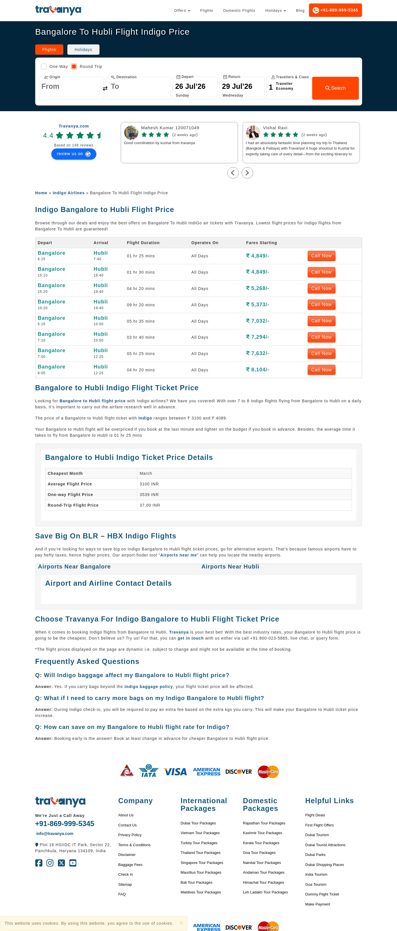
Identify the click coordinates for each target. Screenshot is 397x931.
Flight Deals (315, 815)
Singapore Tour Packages (202, 863)
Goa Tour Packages (259, 852)
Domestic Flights (239, 10)
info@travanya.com (54, 833)
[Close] (181, 923)
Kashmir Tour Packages (262, 833)
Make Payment (317, 904)
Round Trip (86, 66)
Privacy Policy (130, 835)
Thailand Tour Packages (200, 852)
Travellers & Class (290, 77)
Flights (206, 10)
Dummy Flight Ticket (322, 894)
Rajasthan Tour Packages (264, 823)
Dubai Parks (315, 854)
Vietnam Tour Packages (200, 833)
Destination (124, 77)
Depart (185, 77)
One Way (54, 66)
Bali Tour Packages (196, 882)
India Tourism (316, 874)
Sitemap (125, 884)
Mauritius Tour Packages (201, 872)
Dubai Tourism (317, 835)
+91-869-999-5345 (335, 10)
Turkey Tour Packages (199, 843)
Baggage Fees (130, 865)
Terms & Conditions (134, 845)
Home (41, 193)
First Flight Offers (319, 825)
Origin (52, 77)
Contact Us (127, 825)
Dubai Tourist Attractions (325, 845)
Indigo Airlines (69, 193)
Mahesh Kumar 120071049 (170, 128)
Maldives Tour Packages (201, 892)
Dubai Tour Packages (198, 823)
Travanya (179, 632)
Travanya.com (74, 126)
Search (335, 88)
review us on (74, 153)
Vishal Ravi (275, 128)
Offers (182, 10)
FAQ (122, 894)
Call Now (321, 255)
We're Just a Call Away (60, 815)
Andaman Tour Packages (264, 872)
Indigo (145, 418)
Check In (125, 874)
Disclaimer (127, 854)
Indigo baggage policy (149, 686)
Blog (300, 10)
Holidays (275, 10)
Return (231, 77)
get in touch (191, 638)
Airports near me (178, 555)
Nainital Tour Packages (262, 863)
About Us (126, 815)
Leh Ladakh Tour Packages (265, 892)
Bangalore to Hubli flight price (93, 401)
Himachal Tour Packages (263, 882)
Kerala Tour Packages (261, 843)
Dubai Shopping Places (324, 865)
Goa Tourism (315, 884)
